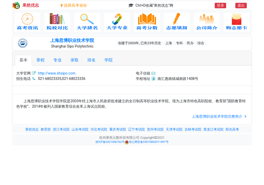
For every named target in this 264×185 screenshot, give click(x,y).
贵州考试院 (155, 129)
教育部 (46, 129)
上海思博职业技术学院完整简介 (220, 116)
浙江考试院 (61, 129)
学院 (108, 60)
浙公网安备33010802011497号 (147, 142)
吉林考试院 (193, 129)
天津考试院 (174, 129)
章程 (40, 60)
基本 (23, 60)
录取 (74, 60)
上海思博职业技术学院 (72, 40)
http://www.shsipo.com (56, 73)
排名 (91, 60)
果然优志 (32, 129)
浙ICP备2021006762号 (110, 142)
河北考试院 (98, 129)
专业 (57, 60)
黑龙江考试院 (213, 129)
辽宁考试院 (136, 129)
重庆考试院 (117, 129)
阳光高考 (232, 129)
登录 (220, 5)
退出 (241, 5)
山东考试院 (80, 129)
